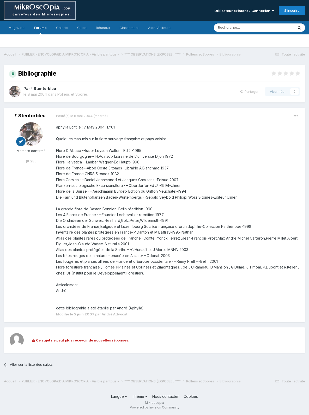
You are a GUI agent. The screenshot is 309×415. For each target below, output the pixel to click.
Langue (119, 396)
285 (31, 161)
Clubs (82, 28)
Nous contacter (165, 396)
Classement (129, 28)
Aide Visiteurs (159, 28)
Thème (139, 396)
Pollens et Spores (72, 94)
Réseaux (103, 28)
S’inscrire (292, 10)
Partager (249, 91)
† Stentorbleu (43, 88)
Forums (40, 30)
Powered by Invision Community (154, 407)
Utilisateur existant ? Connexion (244, 11)
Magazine (17, 28)
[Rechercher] (242, 27)
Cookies (191, 396)
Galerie (62, 28)
